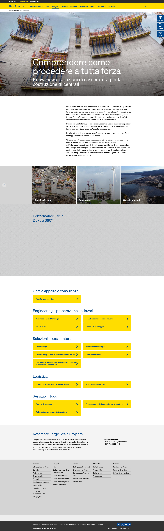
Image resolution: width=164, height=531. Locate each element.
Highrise (56, 467)
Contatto (36, 470)
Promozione (97, 476)
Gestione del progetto (41, 482)
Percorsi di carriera (120, 470)
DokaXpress (97, 473)
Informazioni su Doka (39, 6)
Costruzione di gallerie (61, 481)
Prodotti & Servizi (69, 6)
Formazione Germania (81, 478)
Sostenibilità (37, 485)
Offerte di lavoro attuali (121, 473)
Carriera (111, 6)
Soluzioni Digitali (87, 6)
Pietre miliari (37, 473)
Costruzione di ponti (60, 475)
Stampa (35, 524)
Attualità (102, 6)
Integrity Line (38, 497)
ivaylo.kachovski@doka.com (115, 441)
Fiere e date (97, 470)
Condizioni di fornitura (86, 524)
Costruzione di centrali (61, 478)
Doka (11, 11)
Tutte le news (98, 467)
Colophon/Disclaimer (49, 524)
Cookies (100, 524)
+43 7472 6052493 (112, 444)
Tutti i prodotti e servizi (81, 467)
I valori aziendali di (39, 488)
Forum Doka (77, 481)
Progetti (55, 6)
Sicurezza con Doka (80, 470)
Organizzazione (38, 476)
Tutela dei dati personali (67, 524)
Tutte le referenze (59, 484)
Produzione (37, 479)
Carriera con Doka (119, 467)
